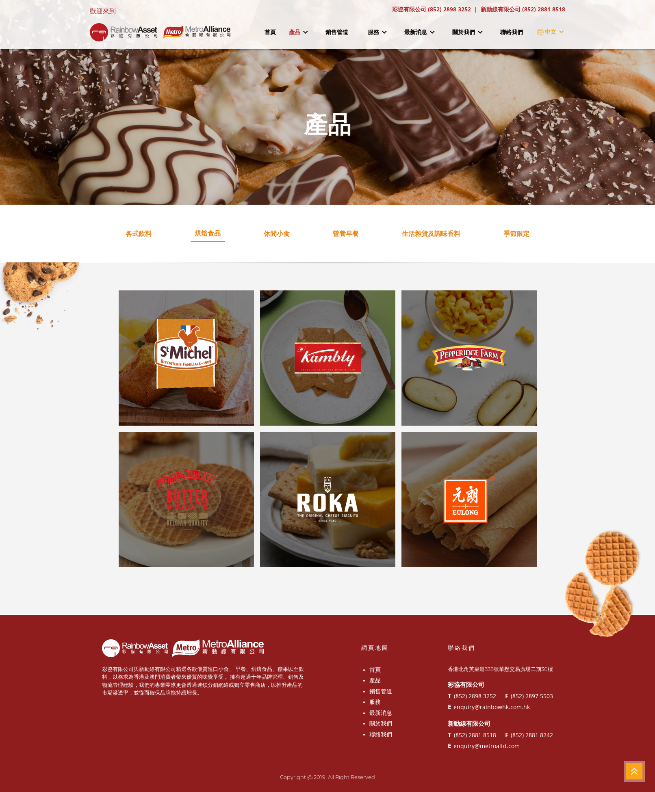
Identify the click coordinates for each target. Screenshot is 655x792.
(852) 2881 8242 (529, 735)
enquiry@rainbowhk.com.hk (489, 707)
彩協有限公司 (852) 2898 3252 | (436, 9)
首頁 (270, 32)
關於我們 (467, 32)
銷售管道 (336, 32)
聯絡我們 (511, 32)
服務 (377, 32)
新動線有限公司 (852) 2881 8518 (523, 9)
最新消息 (419, 32)
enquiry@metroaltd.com (484, 746)
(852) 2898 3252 (472, 696)
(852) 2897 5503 (529, 696)
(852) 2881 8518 (472, 735)
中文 (549, 32)
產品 (298, 32)
